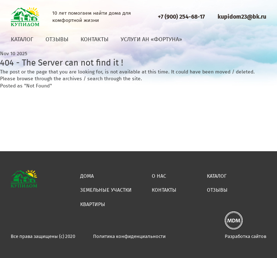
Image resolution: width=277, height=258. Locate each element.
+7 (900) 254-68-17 (181, 16)
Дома (87, 176)
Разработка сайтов (245, 236)
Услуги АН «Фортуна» (151, 39)
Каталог (22, 39)
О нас (159, 176)
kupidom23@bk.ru (242, 16)
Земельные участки (106, 190)
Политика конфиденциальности (129, 236)
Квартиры (92, 204)
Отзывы (56, 39)
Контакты (94, 39)
